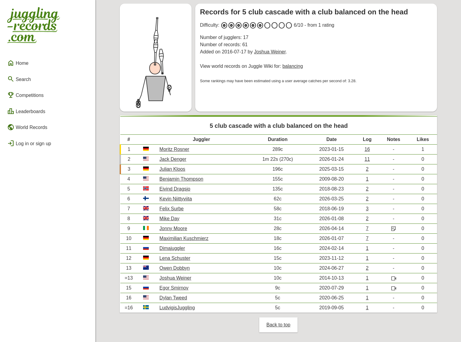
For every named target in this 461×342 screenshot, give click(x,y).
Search (19, 79)
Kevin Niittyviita (176, 198)
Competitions (25, 95)
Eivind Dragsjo (175, 188)
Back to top (278, 324)
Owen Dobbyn (175, 268)
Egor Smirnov (174, 287)
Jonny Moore (173, 228)
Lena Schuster (175, 258)
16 (367, 149)
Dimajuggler (172, 248)
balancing (292, 66)
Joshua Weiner (270, 51)
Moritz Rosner (174, 149)
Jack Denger (173, 159)
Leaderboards (26, 111)
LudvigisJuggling (177, 307)
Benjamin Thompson (181, 179)
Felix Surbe (172, 208)
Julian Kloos (172, 169)
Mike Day (170, 218)
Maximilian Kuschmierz (184, 238)
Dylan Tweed (173, 297)
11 (367, 159)
